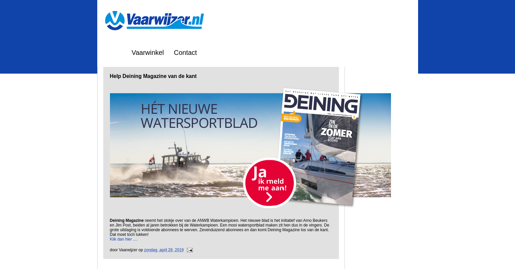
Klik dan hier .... (124, 239)
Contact (185, 52)
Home (113, 52)
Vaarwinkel (148, 52)
